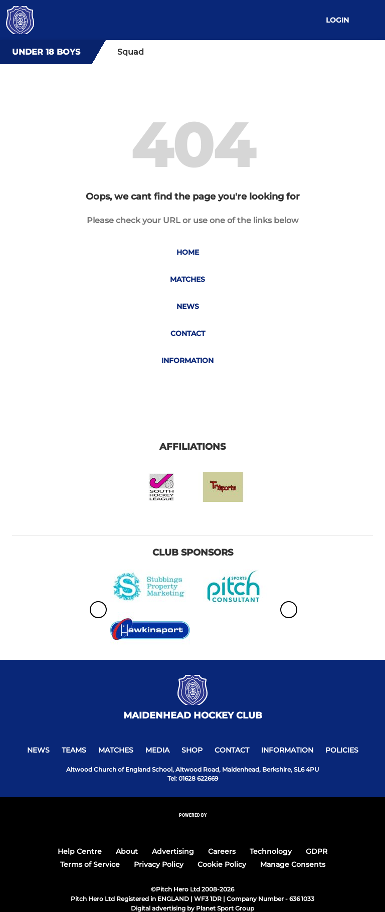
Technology (271, 851)
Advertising (173, 851)
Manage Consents (292, 864)
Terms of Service (90, 864)
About (127, 851)
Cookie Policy (222, 864)
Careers (222, 851)
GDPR (316, 851)
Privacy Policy (158, 864)
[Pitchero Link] (192, 828)
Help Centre (80, 851)
